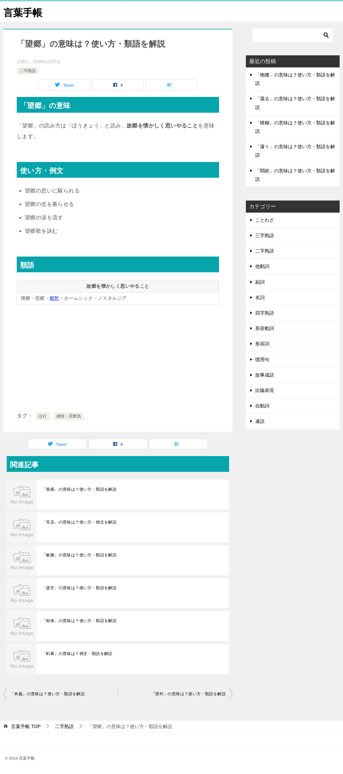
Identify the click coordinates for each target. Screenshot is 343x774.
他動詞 (262, 266)
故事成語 (264, 375)
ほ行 (43, 416)
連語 (260, 421)
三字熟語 (264, 235)
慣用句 (262, 359)
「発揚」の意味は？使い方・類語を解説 (79, 489)
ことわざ (264, 220)
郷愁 (54, 298)
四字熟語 (264, 313)
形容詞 (262, 343)
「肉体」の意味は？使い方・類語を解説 (79, 620)
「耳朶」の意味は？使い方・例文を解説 (79, 522)
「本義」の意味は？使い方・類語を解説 (47, 694)
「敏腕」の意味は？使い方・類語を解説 (79, 555)
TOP (26, 726)
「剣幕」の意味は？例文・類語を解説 (77, 653)
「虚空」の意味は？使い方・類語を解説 (79, 588)
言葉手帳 (23, 11)
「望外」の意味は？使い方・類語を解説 (188, 694)
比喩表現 (264, 390)
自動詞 (262, 405)
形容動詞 (264, 328)
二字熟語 (28, 70)
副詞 (260, 282)
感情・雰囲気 (68, 416)
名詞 (260, 297)
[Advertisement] (118, 357)
